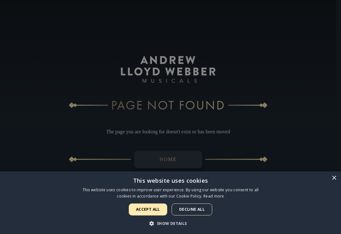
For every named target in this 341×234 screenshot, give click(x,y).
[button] (170, 223)
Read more (213, 196)
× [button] (334, 178)
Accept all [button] (148, 209)
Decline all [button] (192, 209)
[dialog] (170, 117)
